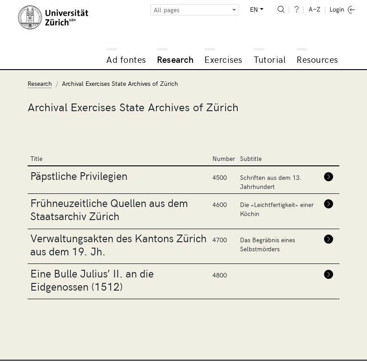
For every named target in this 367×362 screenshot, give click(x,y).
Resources (317, 59)
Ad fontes (126, 59)
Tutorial (270, 59)
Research (175, 59)
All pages (166, 9)
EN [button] (254, 9)
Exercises (223, 59)
